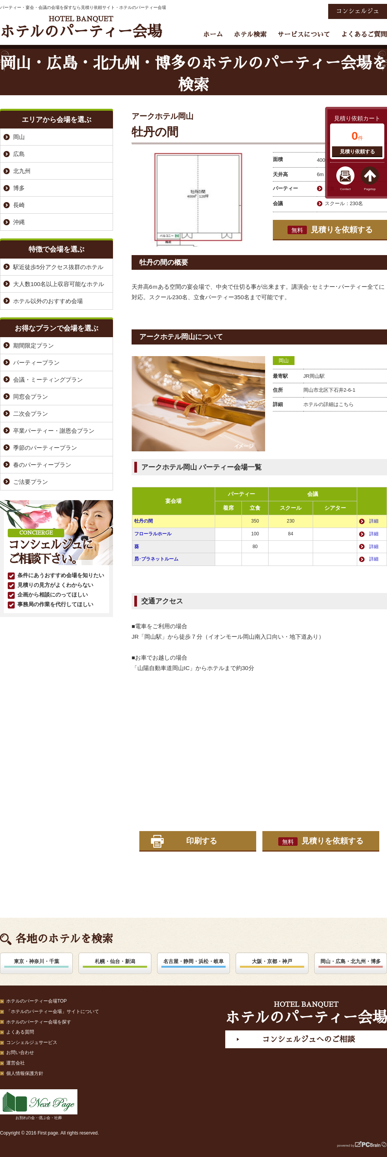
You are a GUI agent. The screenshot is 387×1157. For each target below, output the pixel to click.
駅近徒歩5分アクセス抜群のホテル (58, 267)
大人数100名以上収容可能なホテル (58, 284)
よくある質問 (20, 1032)
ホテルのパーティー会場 (81, 27)
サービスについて (303, 34)
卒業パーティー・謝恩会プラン (53, 430)
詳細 (373, 521)
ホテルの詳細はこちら (328, 404)
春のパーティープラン (42, 464)
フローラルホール (152, 534)
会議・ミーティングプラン (48, 379)
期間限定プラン (33, 345)
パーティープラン (36, 362)
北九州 (22, 171)
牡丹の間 (143, 521)
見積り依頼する (357, 151)
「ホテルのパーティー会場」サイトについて (52, 1011)
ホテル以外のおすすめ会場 (48, 301)
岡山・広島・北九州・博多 (350, 961)
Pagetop (370, 189)
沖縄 (19, 222)
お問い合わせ (20, 1052)
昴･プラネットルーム (156, 559)
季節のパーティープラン (45, 447)
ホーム (213, 34)
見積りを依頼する (330, 230)
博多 (19, 188)
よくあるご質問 (364, 34)
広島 (19, 154)
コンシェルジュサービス (31, 1042)
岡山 (284, 360)
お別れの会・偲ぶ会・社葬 (38, 1104)
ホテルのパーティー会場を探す (38, 1022)
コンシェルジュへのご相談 (308, 1039)
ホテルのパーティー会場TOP (36, 1001)
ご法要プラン (30, 481)
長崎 (19, 205)
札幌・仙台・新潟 (115, 961)
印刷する (201, 840)
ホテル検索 (250, 34)
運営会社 (15, 1063)
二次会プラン (30, 413)
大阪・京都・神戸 (272, 961)
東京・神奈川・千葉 (36, 961)
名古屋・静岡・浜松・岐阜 (193, 961)
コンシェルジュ (357, 11)
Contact (345, 189)
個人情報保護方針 (24, 1073)
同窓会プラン (30, 396)
